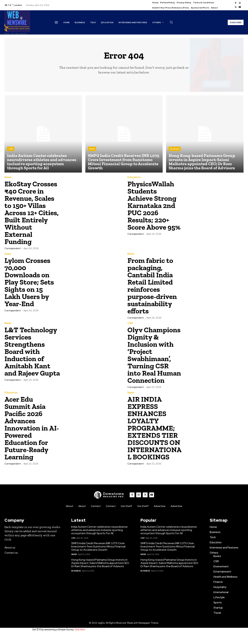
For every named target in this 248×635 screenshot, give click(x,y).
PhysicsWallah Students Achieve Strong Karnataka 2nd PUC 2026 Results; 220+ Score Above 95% (154, 205)
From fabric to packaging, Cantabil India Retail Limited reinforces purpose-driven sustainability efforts (152, 285)
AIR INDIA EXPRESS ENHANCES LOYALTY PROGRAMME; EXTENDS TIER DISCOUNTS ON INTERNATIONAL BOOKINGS (154, 428)
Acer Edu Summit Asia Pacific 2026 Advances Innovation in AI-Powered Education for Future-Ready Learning (31, 428)
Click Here (80, 629)
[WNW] (109, 494)
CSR (10, 148)
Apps (7, 254)
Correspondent (12, 248)
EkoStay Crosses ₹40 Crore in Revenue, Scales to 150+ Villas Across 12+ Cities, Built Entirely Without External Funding (31, 212)
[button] (171, 22)
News (92, 148)
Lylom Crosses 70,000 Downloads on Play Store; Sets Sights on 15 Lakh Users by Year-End (29, 282)
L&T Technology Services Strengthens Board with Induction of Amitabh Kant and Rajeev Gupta (32, 351)
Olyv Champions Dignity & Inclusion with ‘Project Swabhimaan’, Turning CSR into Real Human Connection (154, 355)
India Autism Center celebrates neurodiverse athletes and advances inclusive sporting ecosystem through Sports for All (99, 530)
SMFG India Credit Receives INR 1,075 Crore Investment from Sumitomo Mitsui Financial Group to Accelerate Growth (98, 546)
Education (134, 177)
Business (174, 148)
